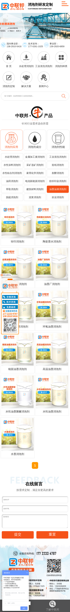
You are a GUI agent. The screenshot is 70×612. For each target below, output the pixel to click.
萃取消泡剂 (12, 189)
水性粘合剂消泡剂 (12, 173)
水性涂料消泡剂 (12, 165)
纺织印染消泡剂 (57, 181)
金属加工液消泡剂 (35, 156)
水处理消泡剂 (12, 156)
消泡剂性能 (58, 147)
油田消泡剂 (12, 181)
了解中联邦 (52, 606)
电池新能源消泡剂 (35, 181)
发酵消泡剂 (58, 173)
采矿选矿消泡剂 (34, 165)
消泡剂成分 (34, 147)
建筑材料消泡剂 (34, 189)
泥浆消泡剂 (35, 197)
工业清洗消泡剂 (57, 156)
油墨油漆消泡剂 (57, 189)
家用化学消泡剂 (34, 173)
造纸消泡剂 (58, 165)
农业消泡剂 (58, 197)
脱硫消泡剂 (12, 197)
